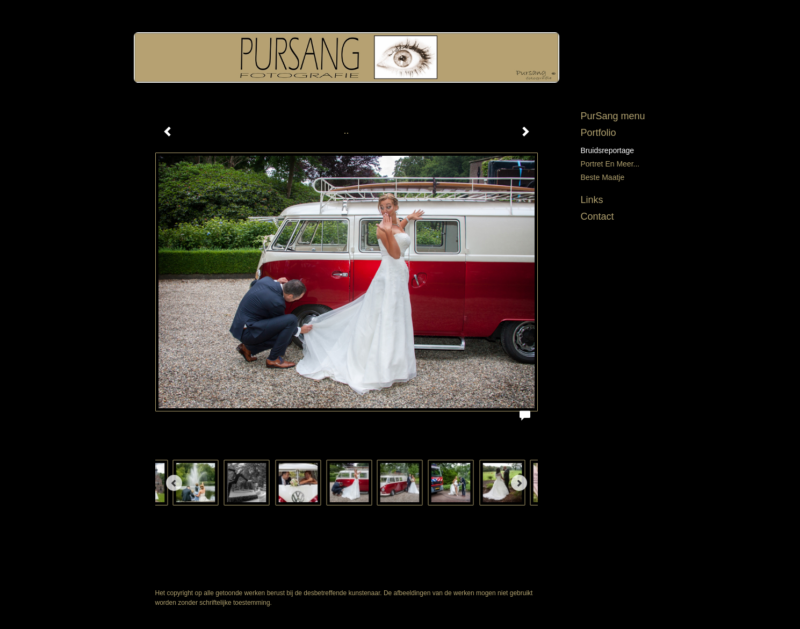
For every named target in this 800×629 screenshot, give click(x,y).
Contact (597, 216)
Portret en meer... (610, 164)
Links (592, 199)
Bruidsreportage (608, 150)
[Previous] (174, 483)
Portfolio (598, 132)
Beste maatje (603, 177)
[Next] (519, 483)
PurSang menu (613, 116)
